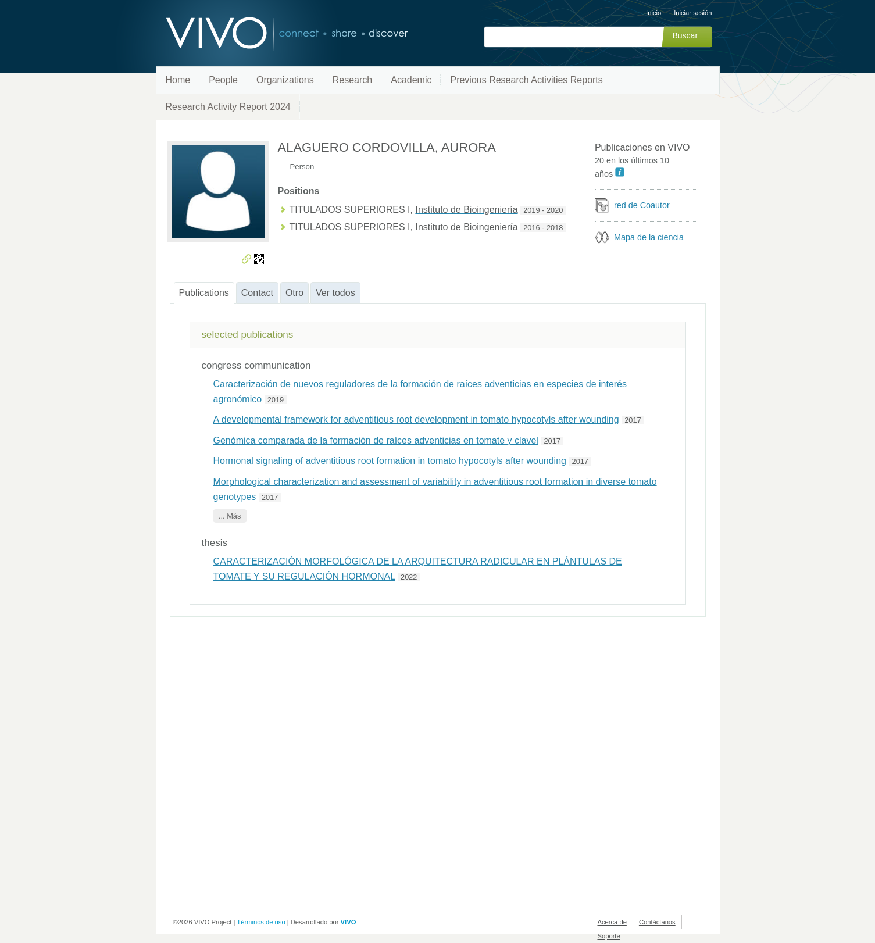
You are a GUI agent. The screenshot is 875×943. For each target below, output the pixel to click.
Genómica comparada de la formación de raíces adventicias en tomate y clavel (375, 440)
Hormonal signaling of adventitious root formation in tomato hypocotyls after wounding (389, 461)
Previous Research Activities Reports (526, 80)
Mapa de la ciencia (649, 237)
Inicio (653, 12)
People (223, 80)
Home (178, 80)
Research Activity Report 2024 (228, 107)
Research (352, 80)
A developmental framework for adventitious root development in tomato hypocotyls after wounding (416, 419)
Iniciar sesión (693, 12)
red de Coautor (642, 205)
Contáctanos (657, 922)
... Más (230, 516)
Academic (411, 80)
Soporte (609, 936)
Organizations (285, 80)
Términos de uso (261, 922)
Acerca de (612, 922)
